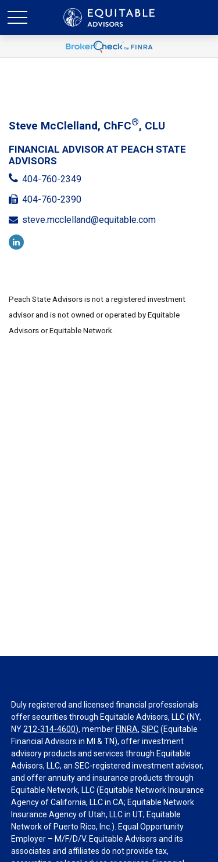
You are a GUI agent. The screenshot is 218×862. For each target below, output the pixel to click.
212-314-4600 (49, 729)
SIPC (150, 729)
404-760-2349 (51, 179)
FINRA (127, 729)
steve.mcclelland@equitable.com (89, 219)
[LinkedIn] (16, 242)
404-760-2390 (51, 199)
